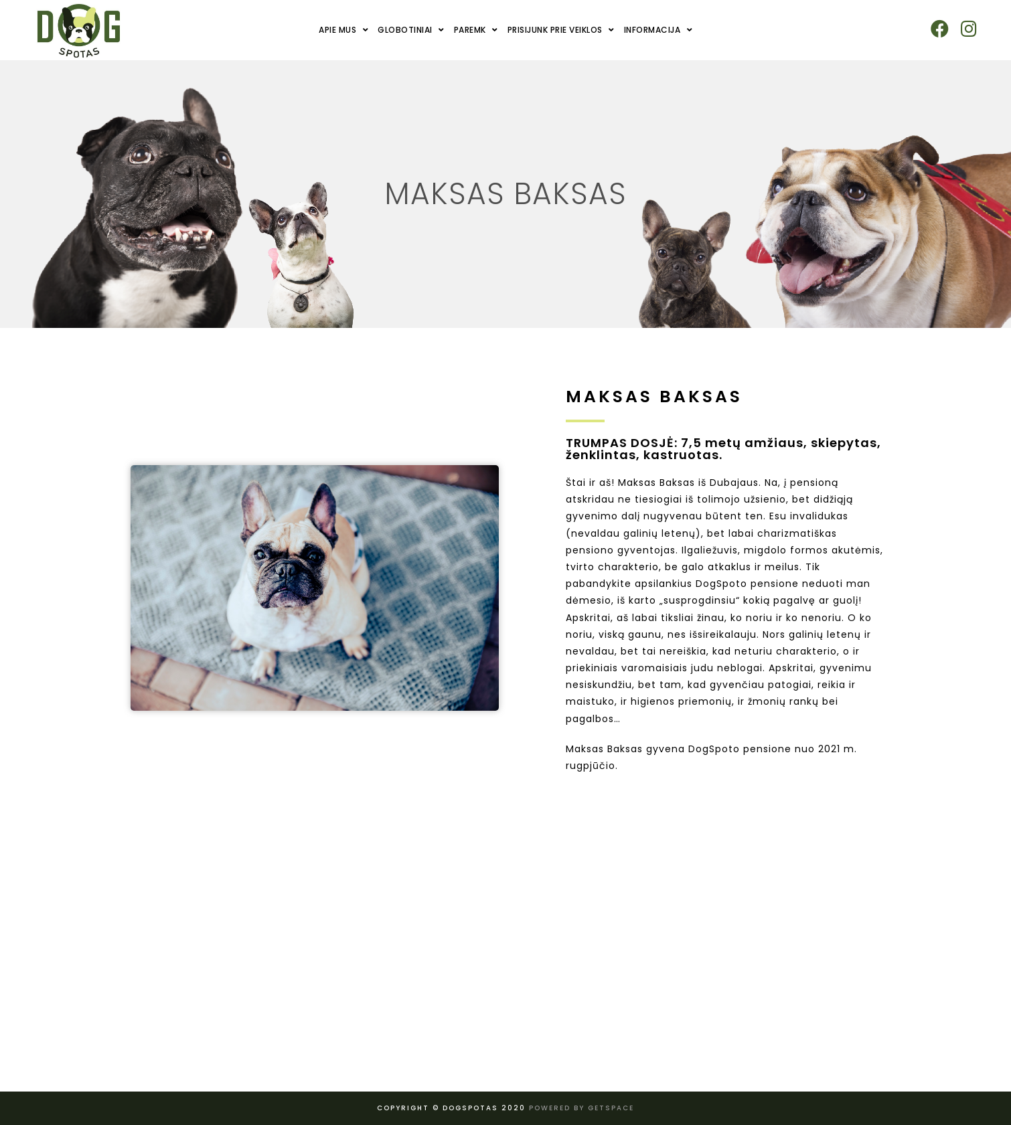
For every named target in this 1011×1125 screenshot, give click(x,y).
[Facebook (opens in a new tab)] (939, 28)
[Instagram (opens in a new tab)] (968, 28)
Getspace (611, 1108)
